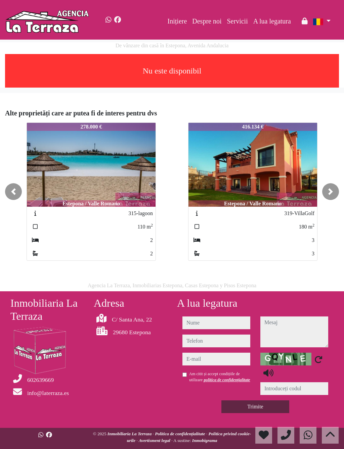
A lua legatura (272, 21)
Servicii (237, 21)
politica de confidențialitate (227, 380)
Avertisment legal (155, 440)
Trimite (255, 406)
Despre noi (206, 21)
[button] (13, 191)
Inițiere (177, 21)
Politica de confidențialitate (180, 433)
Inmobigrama (204, 440)
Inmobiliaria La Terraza (130, 433)
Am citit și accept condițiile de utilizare (219, 376)
